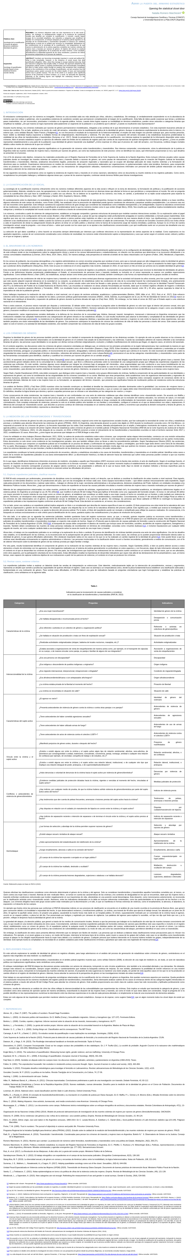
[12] (158, 537)
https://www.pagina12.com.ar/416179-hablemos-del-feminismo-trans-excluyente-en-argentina (119, 1194)
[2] (183, 266)
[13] (156, 940)
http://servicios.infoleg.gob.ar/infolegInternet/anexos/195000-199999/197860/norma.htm (81, 1190)
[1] (57, 133)
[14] (141, 973)
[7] (109, 356)
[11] (144, 526)
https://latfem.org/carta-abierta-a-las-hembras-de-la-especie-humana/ (125, 1197)
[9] (58, 492)
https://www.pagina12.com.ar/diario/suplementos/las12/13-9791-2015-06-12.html (101, 1214)
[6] (111, 353)
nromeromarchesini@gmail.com (64, 87)
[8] (63, 360)
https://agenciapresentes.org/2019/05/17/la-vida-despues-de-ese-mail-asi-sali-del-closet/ (108, 1254)
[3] (175, 297)
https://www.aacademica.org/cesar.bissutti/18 (51, 1183)
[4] (95, 310)
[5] (36, 319)
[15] (132, 997)
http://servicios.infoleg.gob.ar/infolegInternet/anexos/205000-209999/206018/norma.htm (86, 1228)
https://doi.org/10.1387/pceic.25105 (129, 90)
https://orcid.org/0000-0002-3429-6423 (86, 87)
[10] (49, 523)
